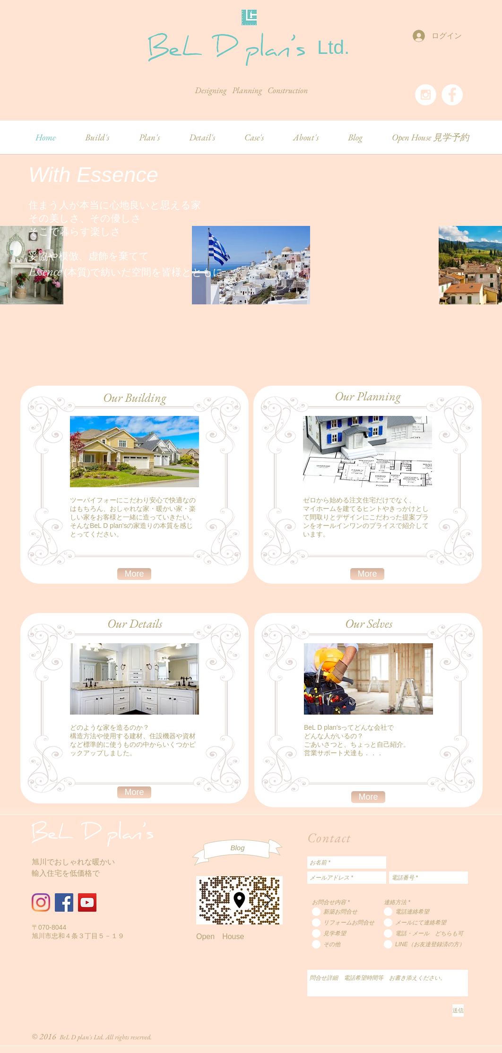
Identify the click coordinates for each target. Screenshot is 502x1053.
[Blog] (237, 848)
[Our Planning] (367, 396)
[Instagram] (41, 902)
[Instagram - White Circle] (425, 94)
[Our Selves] (368, 623)
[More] (134, 574)
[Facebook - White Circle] (452, 94)
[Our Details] (134, 623)
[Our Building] (134, 397)
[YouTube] (87, 902)
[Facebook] (64, 902)
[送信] (458, 1010)
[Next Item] (267, 900)
